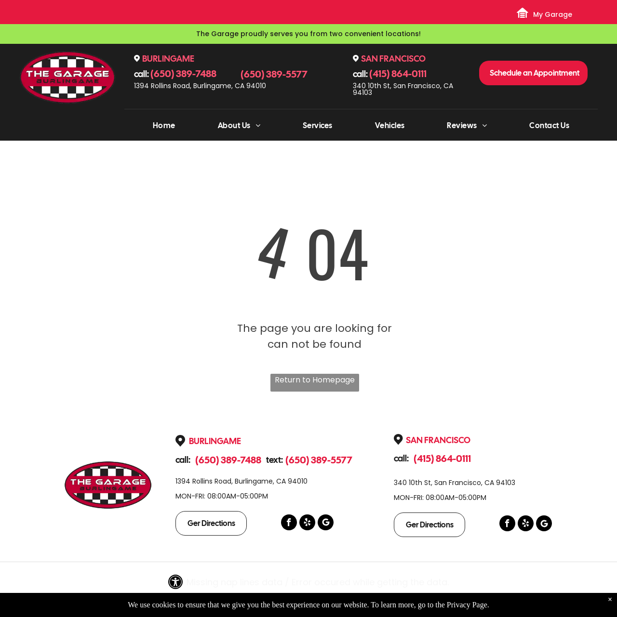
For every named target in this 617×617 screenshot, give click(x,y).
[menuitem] (164, 125)
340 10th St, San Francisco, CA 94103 (403, 89)
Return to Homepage (315, 379)
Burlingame (168, 58)
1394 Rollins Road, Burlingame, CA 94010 (200, 86)
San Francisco (393, 58)
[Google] (326, 523)
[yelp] (307, 523)
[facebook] (289, 523)
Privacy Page (467, 605)
